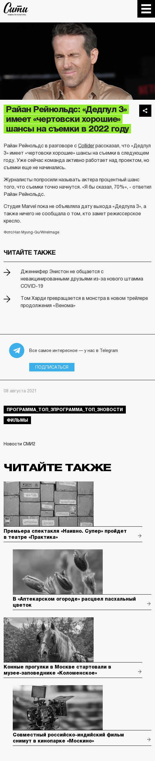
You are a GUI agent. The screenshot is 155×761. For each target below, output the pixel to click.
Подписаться (51, 367)
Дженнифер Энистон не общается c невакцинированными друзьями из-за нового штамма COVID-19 (82, 279)
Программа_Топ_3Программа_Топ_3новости (65, 409)
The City (16, 8)
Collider (86, 145)
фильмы (17, 420)
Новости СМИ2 (19, 443)
